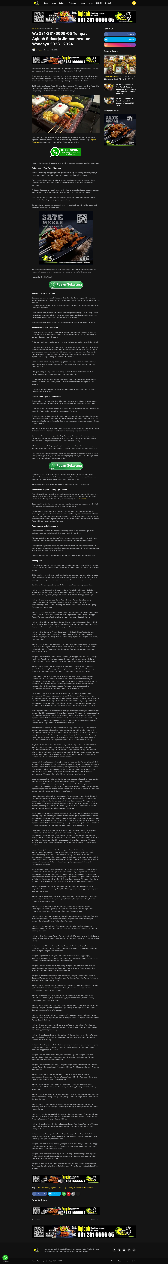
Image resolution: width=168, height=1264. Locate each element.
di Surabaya (83, 499)
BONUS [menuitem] (108, 3)
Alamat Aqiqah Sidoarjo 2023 (118, 79)
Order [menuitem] (82, 3)
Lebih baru (36, 1220)
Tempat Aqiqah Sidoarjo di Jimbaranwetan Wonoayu (75, 1188)
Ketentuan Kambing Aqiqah (48, 28)
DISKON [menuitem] (99, 3)
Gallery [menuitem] (61, 3)
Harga (127, 1261)
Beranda (35, 28)
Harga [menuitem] (53, 3)
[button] (134, 3)
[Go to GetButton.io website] (5, 1261)
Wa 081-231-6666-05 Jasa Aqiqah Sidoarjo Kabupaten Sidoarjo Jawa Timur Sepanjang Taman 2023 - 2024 (126, 89)
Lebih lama (94, 1220)
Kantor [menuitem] (90, 3)
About (120, 1261)
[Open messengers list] (5, 1257)
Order (134, 1261)
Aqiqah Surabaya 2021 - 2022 (51, 1261)
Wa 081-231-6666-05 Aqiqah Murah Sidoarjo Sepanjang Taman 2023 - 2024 (125, 102)
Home (113, 1261)
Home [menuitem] (46, 3)
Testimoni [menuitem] (72, 3)
